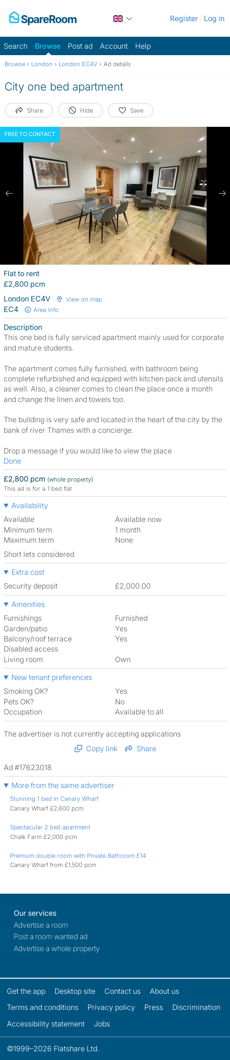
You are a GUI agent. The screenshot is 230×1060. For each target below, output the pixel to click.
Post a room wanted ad (51, 936)
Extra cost (27, 572)
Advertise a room (41, 925)
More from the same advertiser (63, 785)
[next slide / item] (221, 193)
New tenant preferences (51, 677)
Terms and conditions (42, 1007)
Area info (41, 309)
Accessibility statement (46, 1023)
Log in (214, 18)
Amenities (28, 604)
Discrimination (196, 1007)
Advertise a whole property (57, 948)
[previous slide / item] (9, 193)
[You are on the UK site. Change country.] (123, 18)
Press (153, 1007)
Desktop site (75, 991)
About (164, 991)
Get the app (26, 991)
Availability (29, 505)
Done (12, 460)
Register (184, 18)
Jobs (102, 1023)
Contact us (122, 991)
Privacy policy (111, 1007)
